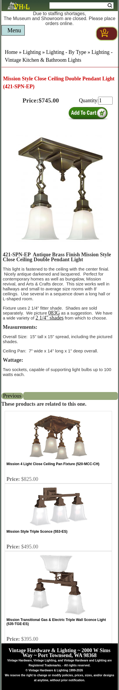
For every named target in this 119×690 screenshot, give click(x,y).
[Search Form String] (81, 5)
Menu (14, 30)
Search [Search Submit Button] (109, 5)
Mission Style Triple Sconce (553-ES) (36, 532)
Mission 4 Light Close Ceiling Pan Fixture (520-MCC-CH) (52, 464)
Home (11, 52)
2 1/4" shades (49, 318)
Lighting (32, 52)
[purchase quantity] (105, 101)
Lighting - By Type (66, 52)
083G (54, 313)
